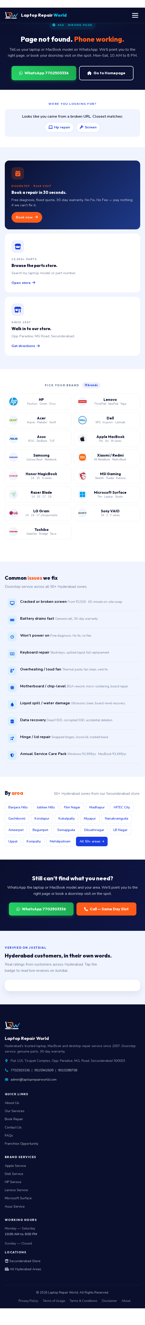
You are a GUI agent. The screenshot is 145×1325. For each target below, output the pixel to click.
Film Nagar (72, 807)
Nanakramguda (116, 818)
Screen (88, 127)
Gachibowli (16, 818)
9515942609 (43, 1070)
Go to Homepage (106, 73)
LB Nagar (120, 830)
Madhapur (97, 807)
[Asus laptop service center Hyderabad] (38, 439)
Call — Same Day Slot (106, 909)
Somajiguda (66, 830)
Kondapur (42, 818)
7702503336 (20, 1070)
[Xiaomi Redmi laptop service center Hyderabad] (107, 457)
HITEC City (122, 807)
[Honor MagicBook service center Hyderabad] (38, 476)
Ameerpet (15, 830)
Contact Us (13, 1127)
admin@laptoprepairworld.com (34, 1079)
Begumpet (40, 830)
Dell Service (14, 1174)
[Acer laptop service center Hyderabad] (38, 420)
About (126, 1301)
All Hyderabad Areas (23, 1269)
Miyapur (90, 818)
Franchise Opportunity (21, 1143)
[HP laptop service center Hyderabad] (38, 401)
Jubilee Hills (46, 807)
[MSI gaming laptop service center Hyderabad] (107, 476)
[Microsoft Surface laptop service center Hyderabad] (107, 494)
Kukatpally (66, 818)
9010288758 (67, 1070)
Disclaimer (109, 1301)
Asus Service (15, 1206)
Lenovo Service (16, 1190)
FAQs (9, 1135)
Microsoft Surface (18, 1198)
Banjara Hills (18, 807)
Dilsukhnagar (94, 830)
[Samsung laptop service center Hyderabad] (38, 457)
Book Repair (14, 1119)
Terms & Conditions (83, 1301)
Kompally (34, 841)
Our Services (14, 1111)
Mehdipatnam (60, 841)
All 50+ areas (92, 841)
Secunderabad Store (23, 1261)
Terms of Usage (54, 1301)
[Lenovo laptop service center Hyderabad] (107, 401)
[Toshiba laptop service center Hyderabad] (38, 532)
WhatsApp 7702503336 (44, 73)
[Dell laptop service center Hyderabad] (107, 420)
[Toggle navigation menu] (135, 15)
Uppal (12, 841)
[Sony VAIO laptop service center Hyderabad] (107, 513)
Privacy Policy (28, 1301)
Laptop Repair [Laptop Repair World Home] (36, 15)
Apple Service (15, 1166)
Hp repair (59, 127)
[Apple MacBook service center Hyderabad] (107, 439)
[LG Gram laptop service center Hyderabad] (38, 513)
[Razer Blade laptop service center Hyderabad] (38, 494)
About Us (12, 1103)
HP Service (13, 1182)
